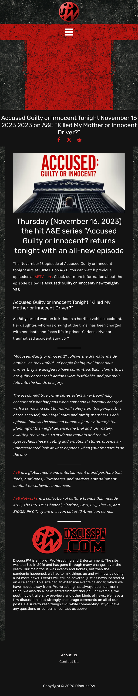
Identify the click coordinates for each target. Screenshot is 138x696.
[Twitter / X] (69, 139)
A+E (16, 472)
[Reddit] (79, 139)
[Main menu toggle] (69, 32)
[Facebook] (59, 139)
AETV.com (43, 276)
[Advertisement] (69, 75)
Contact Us (69, 661)
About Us (69, 655)
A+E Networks (25, 498)
